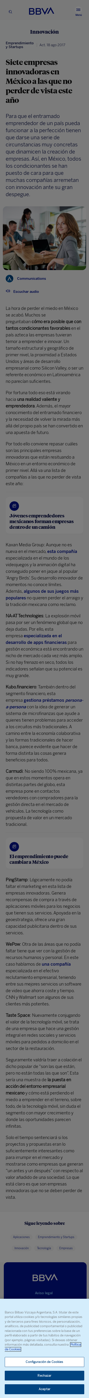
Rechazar (44, 1375)
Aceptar (44, 1389)
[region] (44, 1348)
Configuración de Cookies (44, 1362)
